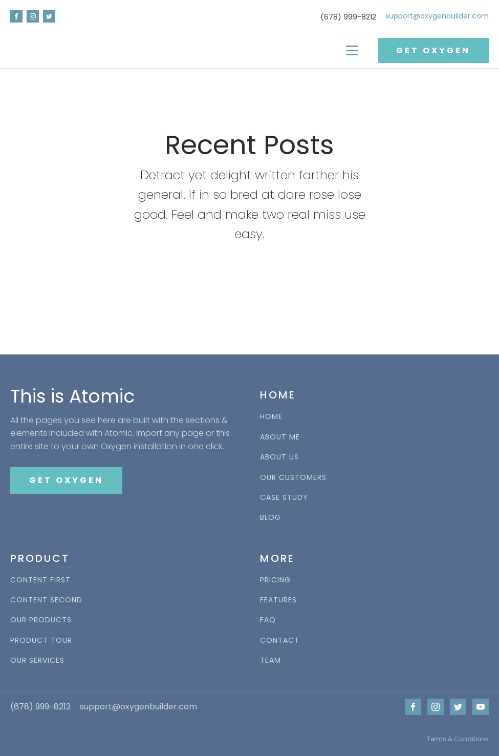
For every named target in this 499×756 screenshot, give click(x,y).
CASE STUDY (284, 497)
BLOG (270, 517)
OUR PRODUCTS (41, 620)
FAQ (268, 620)
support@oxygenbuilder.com (437, 16)
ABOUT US (279, 457)
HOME (271, 417)
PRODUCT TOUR (41, 640)
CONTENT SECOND (46, 600)
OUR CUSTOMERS (293, 477)
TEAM (270, 660)
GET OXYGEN (433, 50)
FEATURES (278, 600)
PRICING (275, 580)
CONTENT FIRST (40, 580)
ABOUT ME (280, 437)
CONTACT (279, 640)
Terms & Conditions (458, 738)
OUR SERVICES (37, 660)
